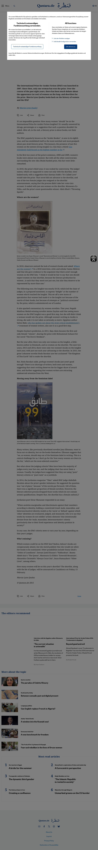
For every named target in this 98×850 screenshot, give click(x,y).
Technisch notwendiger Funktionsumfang (27, 46)
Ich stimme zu (70, 47)
